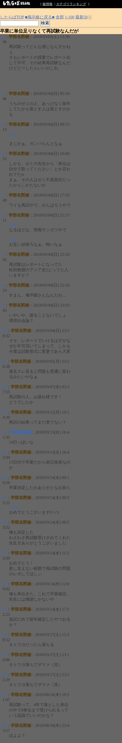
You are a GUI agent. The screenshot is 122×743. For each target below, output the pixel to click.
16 (5, 477)
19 (5, 553)
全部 (60, 17)
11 (4, 361)
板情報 (48, 4)
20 (5, 584)
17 (5, 497)
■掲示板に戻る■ (39, 17)
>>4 (12, 225)
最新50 (81, 17)
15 (5, 452)
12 (5, 387)
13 (5, 412)
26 (5, 725)
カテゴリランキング (71, 4)
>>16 (13, 507)
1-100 (69, 17)
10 (5, 330)
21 (5, 609)
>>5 (12, 239)
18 (5, 522)
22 (5, 634)
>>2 (12, 134)
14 (5, 432)
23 (5, 654)
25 (5, 694)
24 (5, 674)
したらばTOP (12, 17)
